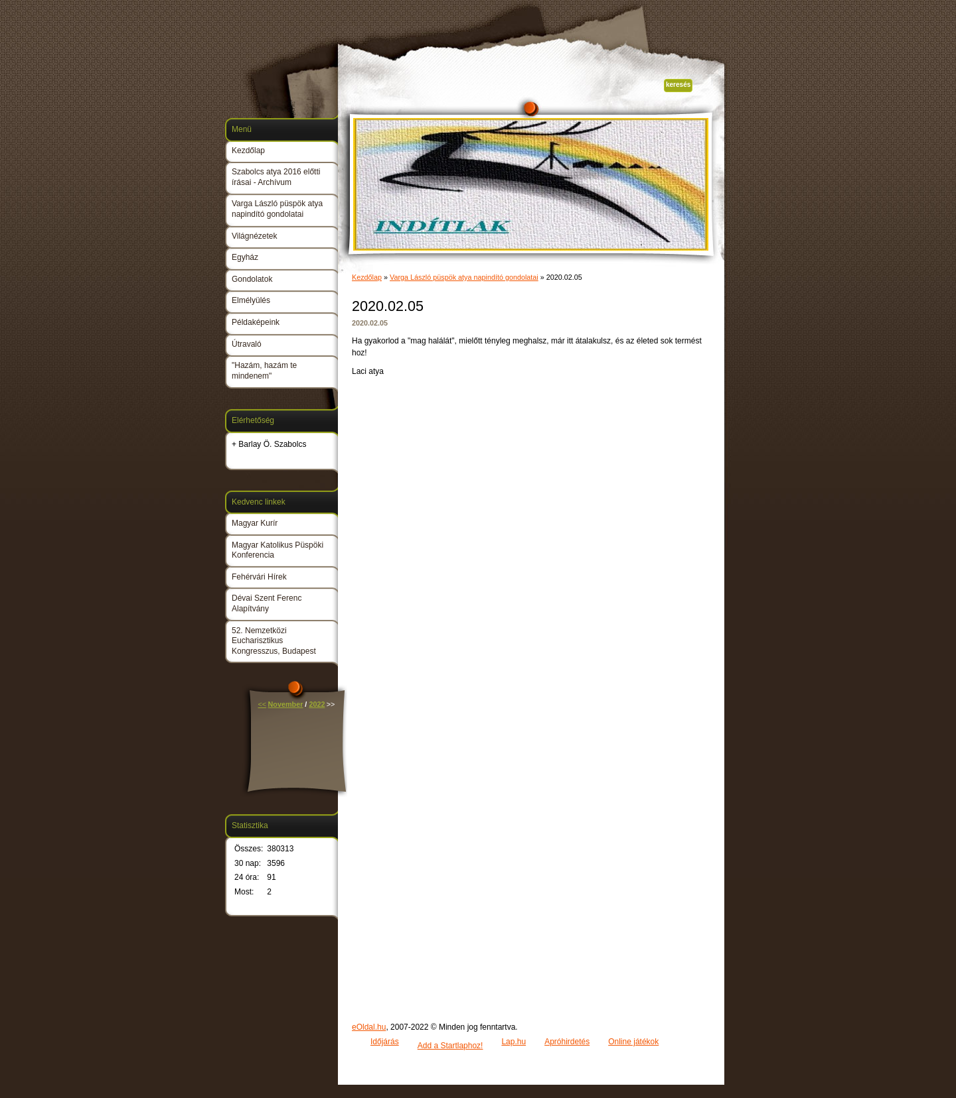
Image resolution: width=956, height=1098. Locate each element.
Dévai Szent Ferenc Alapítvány (266, 603)
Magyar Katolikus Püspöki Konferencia (277, 550)
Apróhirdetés (567, 1041)
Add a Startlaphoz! (450, 1045)
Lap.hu (513, 1041)
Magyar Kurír (255, 523)
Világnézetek (255, 236)
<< (262, 704)
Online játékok (633, 1041)
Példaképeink (255, 322)
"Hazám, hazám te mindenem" (264, 371)
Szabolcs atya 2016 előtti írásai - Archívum (276, 177)
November (285, 704)
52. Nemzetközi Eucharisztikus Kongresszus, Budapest (274, 641)
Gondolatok (252, 279)
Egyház (245, 257)
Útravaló (247, 344)
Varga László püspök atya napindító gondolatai (464, 277)
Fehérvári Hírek (259, 576)
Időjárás (384, 1041)
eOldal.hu (369, 1027)
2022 (317, 704)
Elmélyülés (251, 300)
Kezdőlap (367, 277)
